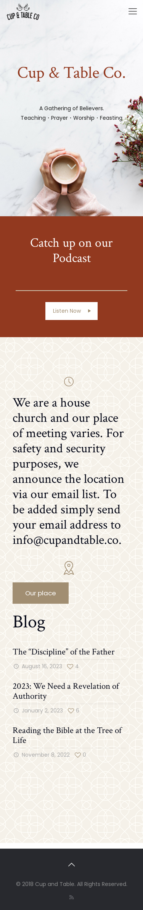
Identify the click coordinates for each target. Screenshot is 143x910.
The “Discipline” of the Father (64, 652)
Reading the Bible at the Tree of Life (67, 735)
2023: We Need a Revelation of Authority (66, 691)
